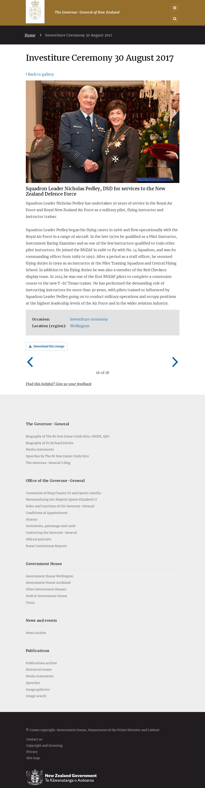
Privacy (32, 744)
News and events (41, 612)
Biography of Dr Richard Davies (49, 435)
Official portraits (38, 531)
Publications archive (41, 655)
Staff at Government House (46, 588)
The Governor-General (47, 416)
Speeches (33, 675)
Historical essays (39, 662)
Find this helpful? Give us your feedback (58, 384)
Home (30, 35)
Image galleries (38, 682)
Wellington (79, 326)
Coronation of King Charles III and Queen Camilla (63, 485)
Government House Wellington (49, 568)
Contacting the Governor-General (51, 525)
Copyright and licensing (44, 738)
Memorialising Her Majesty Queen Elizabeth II (61, 492)
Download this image (48, 346)
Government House (44, 556)
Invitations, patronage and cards (51, 518)
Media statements (40, 442)
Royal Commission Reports (46, 538)
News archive (36, 625)
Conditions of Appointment (47, 505)
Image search (36, 688)
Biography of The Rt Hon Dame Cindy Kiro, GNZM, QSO (67, 429)
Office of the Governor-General (55, 473)
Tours (30, 595)
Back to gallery (41, 74)
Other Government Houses (46, 581)
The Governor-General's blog (48, 455)
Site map (33, 750)
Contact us (34, 731)
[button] (174, 18)
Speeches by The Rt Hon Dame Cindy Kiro (57, 448)
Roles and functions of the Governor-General (60, 498)
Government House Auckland (48, 575)
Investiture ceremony (89, 319)
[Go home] (35, 10)
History (31, 512)
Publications (38, 643)
